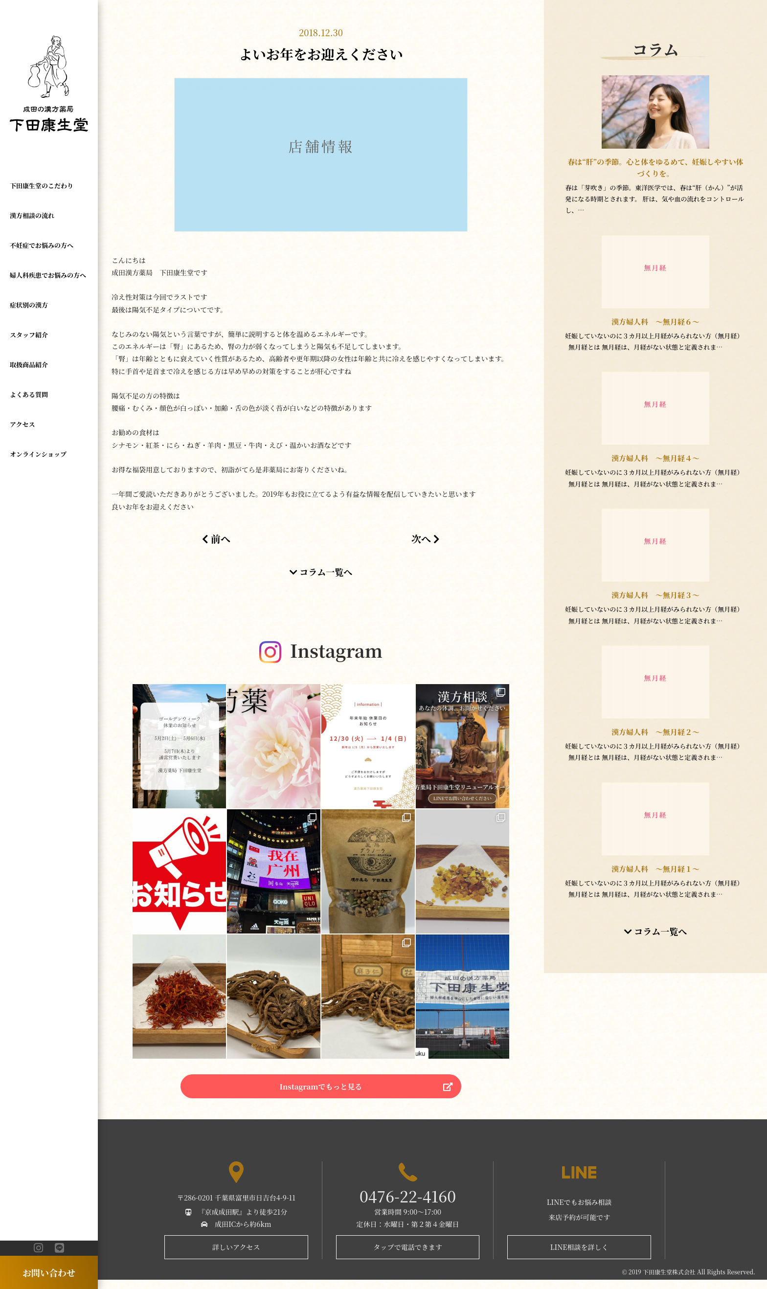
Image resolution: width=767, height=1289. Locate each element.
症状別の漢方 (29, 304)
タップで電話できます (407, 1256)
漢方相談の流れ (32, 215)
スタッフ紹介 (29, 334)
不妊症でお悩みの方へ (41, 245)
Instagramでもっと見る (320, 1092)
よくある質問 (29, 394)
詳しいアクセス (236, 1256)
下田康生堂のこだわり (41, 185)
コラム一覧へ (321, 571)
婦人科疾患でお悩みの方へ (48, 275)
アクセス (22, 423)
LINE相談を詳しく (579, 1256)
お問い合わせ (49, 1272)
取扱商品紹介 (29, 364)
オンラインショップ (38, 453)
